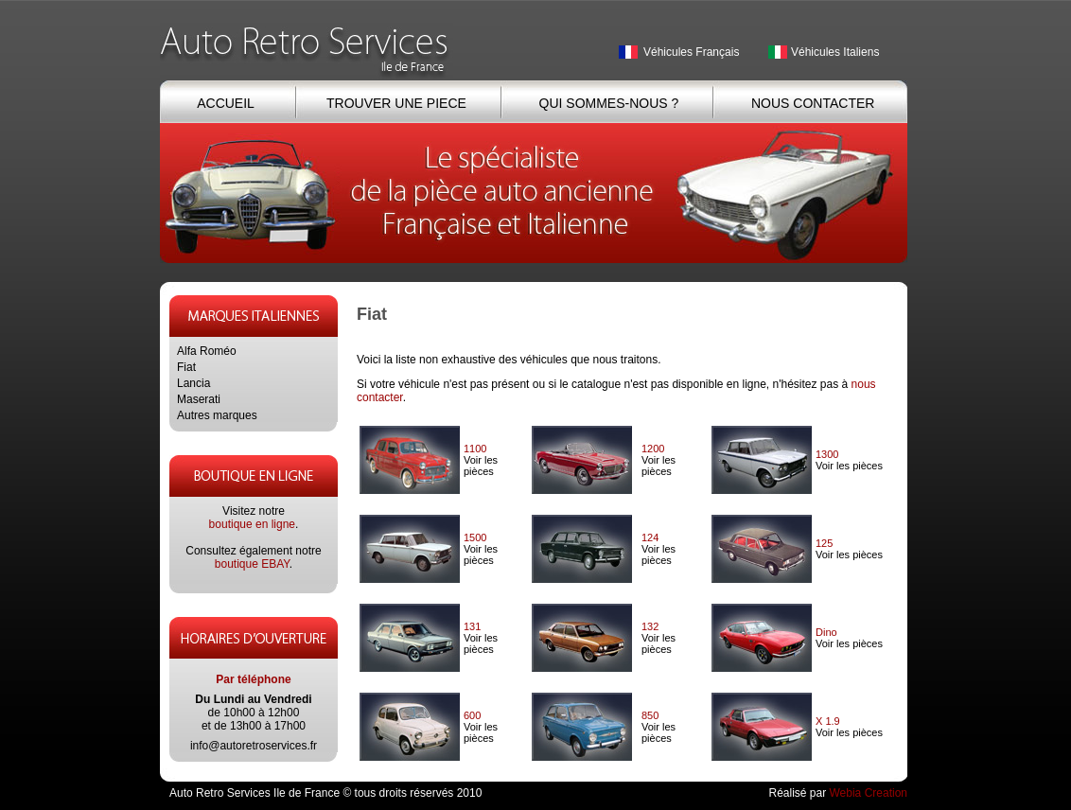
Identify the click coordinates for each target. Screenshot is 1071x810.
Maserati (198, 399)
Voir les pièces (481, 465)
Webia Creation (869, 793)
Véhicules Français (691, 52)
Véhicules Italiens (835, 52)
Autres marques (217, 415)
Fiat (186, 367)
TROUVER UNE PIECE (396, 103)
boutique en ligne (252, 524)
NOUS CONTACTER (812, 103)
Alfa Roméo (207, 351)
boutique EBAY (252, 564)
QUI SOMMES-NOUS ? (609, 103)
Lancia (193, 383)
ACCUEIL (225, 103)
